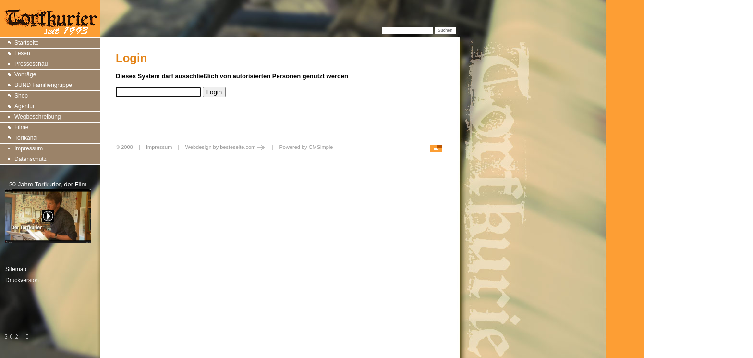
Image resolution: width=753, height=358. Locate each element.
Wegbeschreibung (37, 116)
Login (123, 157)
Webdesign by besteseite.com (226, 147)
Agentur (24, 106)
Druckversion (22, 280)
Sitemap (15, 269)
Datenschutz (30, 159)
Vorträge (25, 74)
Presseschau (31, 64)
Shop (21, 95)
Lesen (22, 53)
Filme (21, 127)
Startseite (26, 42)
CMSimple (321, 147)
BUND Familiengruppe (43, 85)
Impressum (28, 148)
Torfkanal (26, 138)
